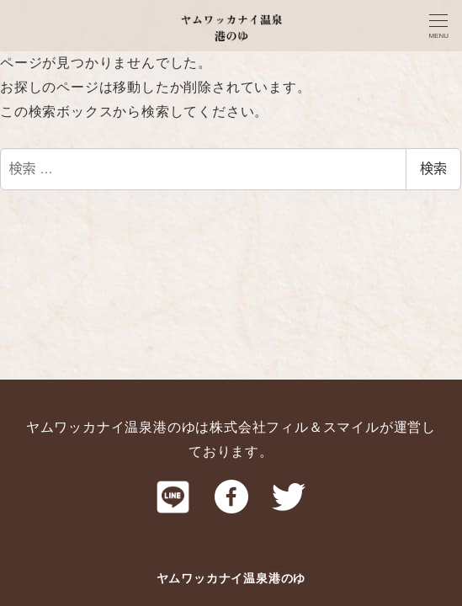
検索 (433, 169)
